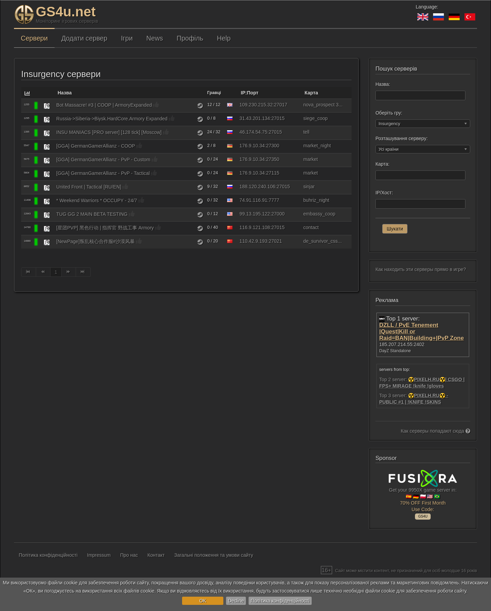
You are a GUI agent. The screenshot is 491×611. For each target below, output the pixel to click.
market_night (317, 145)
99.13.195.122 (254, 214)
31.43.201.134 (254, 118)
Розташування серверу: (401, 138)
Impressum (98, 555)
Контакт (156, 555)
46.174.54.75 (253, 132)
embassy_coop (319, 214)
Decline (236, 600)
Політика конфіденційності (280, 600)
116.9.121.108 (254, 227)
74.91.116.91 (253, 200)
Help (223, 38)
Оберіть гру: (388, 113)
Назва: (382, 84)
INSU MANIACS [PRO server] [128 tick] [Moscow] (109, 132)
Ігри (127, 38)
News (154, 38)
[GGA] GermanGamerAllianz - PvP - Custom (103, 159)
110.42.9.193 (253, 241)
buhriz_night (316, 200)
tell (306, 132)
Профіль (190, 38)
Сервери (34, 38)
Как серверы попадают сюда (435, 431)
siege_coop (315, 118)
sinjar (308, 186)
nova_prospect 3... (322, 104)
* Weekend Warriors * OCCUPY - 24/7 (96, 200)
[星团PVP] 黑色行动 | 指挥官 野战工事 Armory (105, 227)
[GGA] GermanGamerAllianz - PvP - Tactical (103, 173)
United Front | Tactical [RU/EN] (88, 187)
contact (310, 227)
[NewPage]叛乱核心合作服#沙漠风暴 (95, 241)
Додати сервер (84, 38)
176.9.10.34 (252, 145)
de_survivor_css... (322, 241)
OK (202, 600)
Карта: (382, 164)
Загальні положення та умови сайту (213, 555)
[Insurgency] (46, 105)
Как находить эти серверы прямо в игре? (420, 269)
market (310, 159)
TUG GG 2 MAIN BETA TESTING (92, 214)
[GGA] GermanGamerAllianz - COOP (95, 146)
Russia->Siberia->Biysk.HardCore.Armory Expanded (111, 118)
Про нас (129, 555)
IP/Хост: (384, 192)
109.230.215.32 (255, 104)
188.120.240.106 (257, 186)
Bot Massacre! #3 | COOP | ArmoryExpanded (104, 105)
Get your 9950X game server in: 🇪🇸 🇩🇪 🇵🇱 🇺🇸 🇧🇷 (423, 493)
